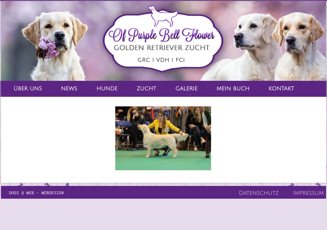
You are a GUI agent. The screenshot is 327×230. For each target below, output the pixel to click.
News (69, 89)
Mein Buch (233, 89)
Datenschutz (259, 193)
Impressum (308, 193)
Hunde (107, 89)
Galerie (186, 89)
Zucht (146, 89)
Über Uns (27, 89)
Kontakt (281, 89)
